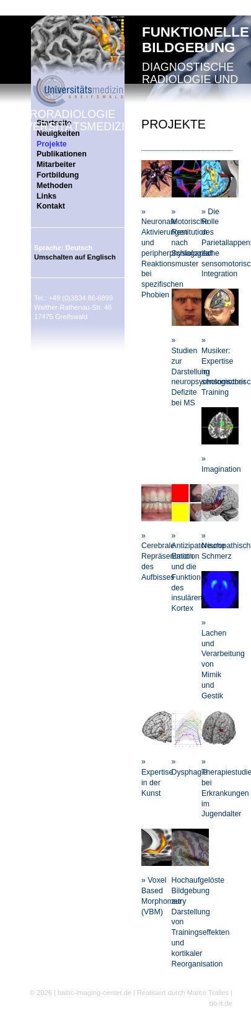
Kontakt (51, 206)
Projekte (52, 144)
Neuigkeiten (58, 133)
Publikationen (62, 154)
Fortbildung (58, 175)
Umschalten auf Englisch (75, 257)
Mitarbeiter (56, 164)
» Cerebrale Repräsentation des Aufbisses (167, 556)
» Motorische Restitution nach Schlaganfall (192, 232)
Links (46, 196)
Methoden (55, 185)
